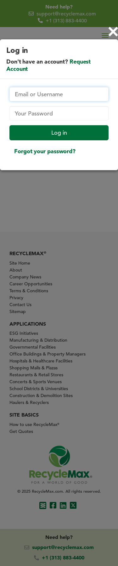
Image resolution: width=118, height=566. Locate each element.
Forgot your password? (45, 151)
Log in (59, 132)
